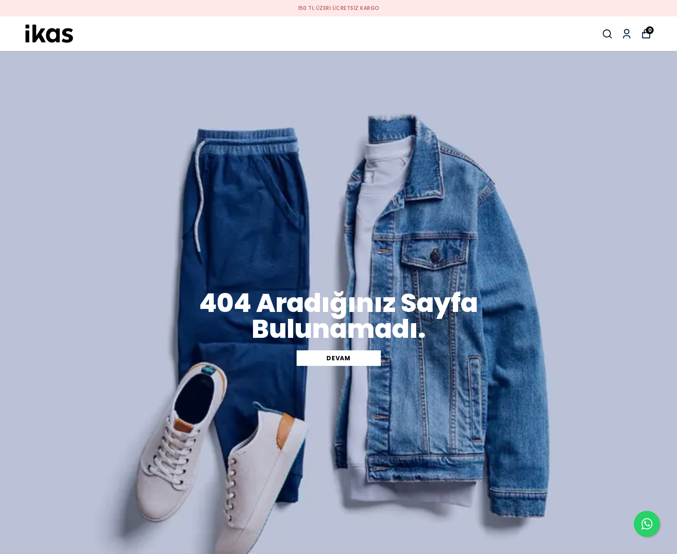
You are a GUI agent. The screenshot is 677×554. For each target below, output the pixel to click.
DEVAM (338, 358)
